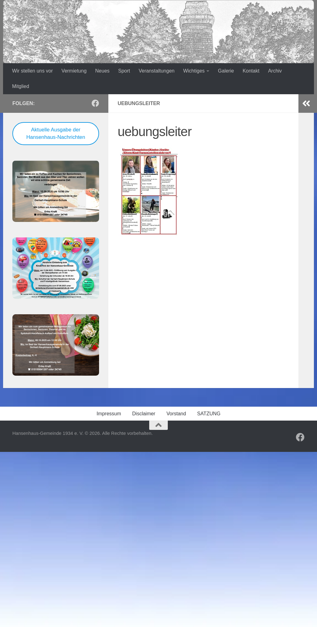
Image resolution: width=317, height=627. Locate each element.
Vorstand (176, 413)
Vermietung (74, 70)
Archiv (275, 70)
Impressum (109, 413)
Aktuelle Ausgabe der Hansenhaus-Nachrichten (55, 133)
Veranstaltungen (157, 70)
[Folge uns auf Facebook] (95, 103)
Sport (124, 70)
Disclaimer (143, 413)
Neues (102, 70)
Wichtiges (194, 70)
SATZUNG (208, 413)
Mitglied (20, 86)
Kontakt (251, 70)
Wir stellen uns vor (32, 70)
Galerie (226, 70)
